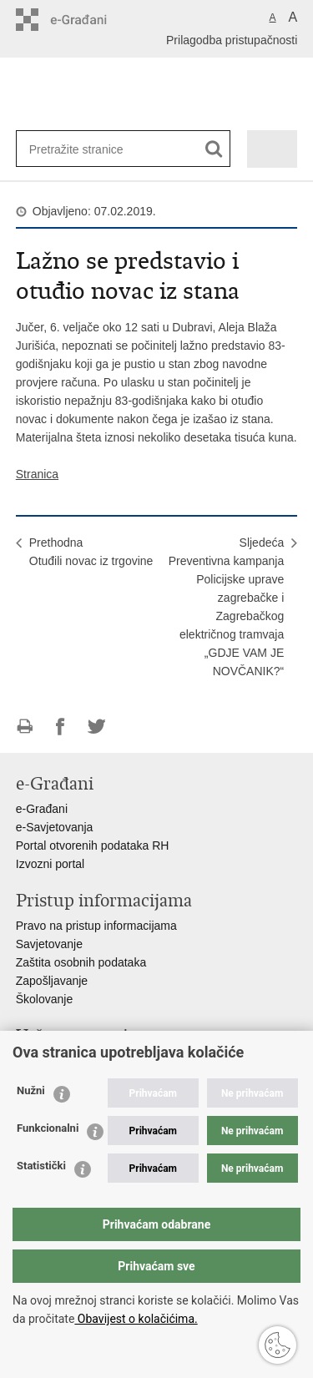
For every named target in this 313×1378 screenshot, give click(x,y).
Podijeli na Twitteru (96, 726)
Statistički (41, 1165)
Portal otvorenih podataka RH (92, 845)
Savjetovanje (49, 944)
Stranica (37, 474)
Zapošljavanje (52, 980)
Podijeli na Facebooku (60, 726)
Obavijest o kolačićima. (135, 1318)
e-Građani (42, 808)
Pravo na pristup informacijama (96, 925)
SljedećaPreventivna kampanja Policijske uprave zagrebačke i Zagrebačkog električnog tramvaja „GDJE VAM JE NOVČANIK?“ (227, 607)
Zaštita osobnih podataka (81, 962)
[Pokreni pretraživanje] (214, 149)
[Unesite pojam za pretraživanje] (83, 149)
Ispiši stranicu (24, 726)
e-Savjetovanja (54, 827)
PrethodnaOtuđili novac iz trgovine (91, 552)
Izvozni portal (50, 864)
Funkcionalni (47, 1128)
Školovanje (44, 999)
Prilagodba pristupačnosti (231, 40)
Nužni (31, 1090)
